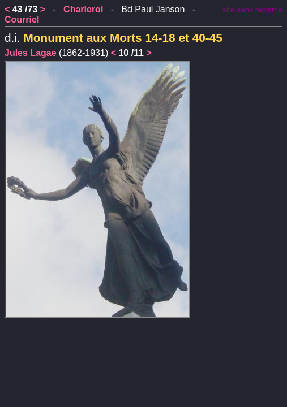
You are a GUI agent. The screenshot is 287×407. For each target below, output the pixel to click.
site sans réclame (252, 10)
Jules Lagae (31, 53)
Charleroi (83, 9)
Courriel (22, 19)
